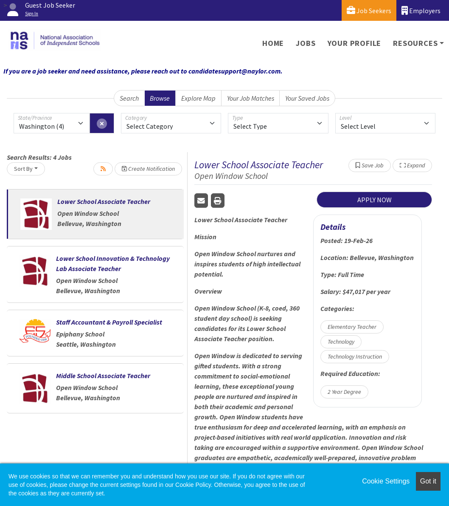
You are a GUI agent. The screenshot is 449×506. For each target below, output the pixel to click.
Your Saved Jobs (307, 98)
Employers (421, 10)
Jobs (305, 43)
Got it (428, 481)
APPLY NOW (374, 199)
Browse (160, 98)
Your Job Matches (250, 98)
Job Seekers (369, 10)
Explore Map (198, 98)
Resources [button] (415, 43)
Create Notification (148, 168)
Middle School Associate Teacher (103, 375)
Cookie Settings (386, 481)
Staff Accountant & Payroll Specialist (109, 322)
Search (129, 98)
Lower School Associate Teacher (103, 201)
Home (273, 43)
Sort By (23, 168)
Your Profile (355, 43)
